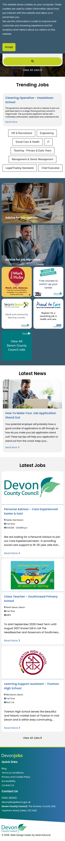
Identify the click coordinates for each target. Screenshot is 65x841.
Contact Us (8, 785)
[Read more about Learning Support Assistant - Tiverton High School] (12, 728)
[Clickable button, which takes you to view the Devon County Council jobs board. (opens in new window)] (17, 345)
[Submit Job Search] (32, 61)
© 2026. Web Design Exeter (16, 835)
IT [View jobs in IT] (48, 141)
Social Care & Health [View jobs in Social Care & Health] (27, 141)
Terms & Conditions (13, 772)
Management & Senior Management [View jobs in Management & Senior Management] (32, 159)
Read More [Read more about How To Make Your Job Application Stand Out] (12, 447)
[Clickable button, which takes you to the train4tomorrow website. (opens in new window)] (48, 282)
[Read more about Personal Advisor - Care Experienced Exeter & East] (12, 553)
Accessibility (8, 781)
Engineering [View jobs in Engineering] (47, 133)
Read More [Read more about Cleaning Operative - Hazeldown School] (11, 122)
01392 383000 (9, 798)
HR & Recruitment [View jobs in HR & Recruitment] (21, 133)
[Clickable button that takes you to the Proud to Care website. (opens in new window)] (48, 314)
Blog (4, 768)
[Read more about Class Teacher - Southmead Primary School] (12, 640)
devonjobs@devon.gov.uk (16, 802)
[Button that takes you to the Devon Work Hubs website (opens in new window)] (17, 282)
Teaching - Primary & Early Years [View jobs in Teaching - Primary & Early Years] (32, 150)
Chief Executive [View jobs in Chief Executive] (50, 168)
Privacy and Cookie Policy (16, 777)
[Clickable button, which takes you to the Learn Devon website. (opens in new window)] (17, 314)
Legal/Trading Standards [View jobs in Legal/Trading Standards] (20, 168)
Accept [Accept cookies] (9, 47)
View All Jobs (32, 69)
